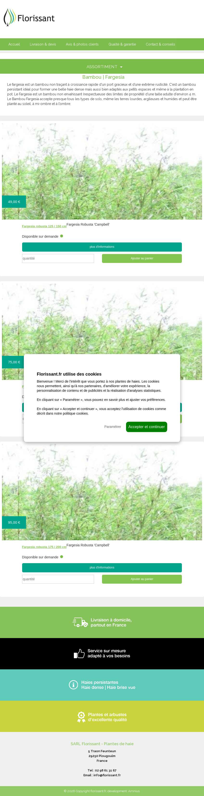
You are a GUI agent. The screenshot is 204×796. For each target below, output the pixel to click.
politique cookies (75, 413)
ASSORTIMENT (104, 66)
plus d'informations (102, 246)
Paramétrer (112, 426)
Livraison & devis (43, 44)
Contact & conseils (160, 44)
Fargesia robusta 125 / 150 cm (44, 226)
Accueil (14, 44)
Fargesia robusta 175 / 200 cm (44, 547)
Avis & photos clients (82, 44)
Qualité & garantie (122, 44)
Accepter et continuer (146, 426)
